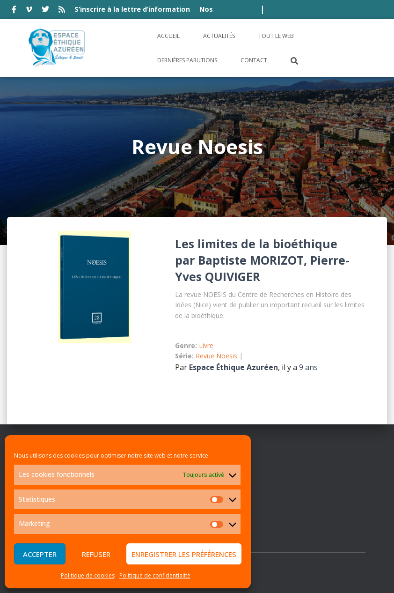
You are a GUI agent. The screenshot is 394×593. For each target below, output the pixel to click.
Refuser (96, 554)
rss (61, 11)
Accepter (40, 554)
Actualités (219, 36)
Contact (254, 60)
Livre (206, 345)
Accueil (168, 36)
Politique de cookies (88, 575)
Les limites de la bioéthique (256, 244)
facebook (14, 11)
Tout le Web (276, 36)
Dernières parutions (187, 60)
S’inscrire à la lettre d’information (132, 9)
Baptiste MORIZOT (251, 260)
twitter (45, 11)
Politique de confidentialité (154, 575)
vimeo (29, 11)
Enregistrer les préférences (183, 554)
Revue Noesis (216, 355)
